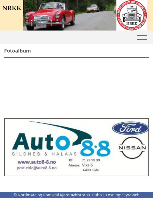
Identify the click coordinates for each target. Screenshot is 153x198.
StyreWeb (131, 194)
